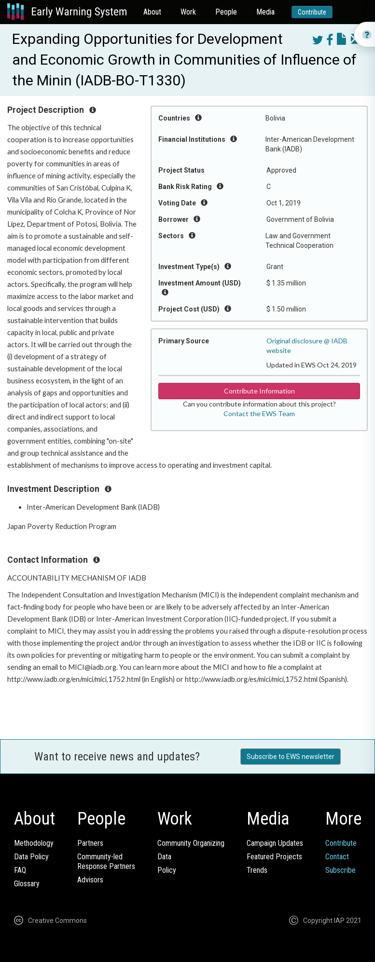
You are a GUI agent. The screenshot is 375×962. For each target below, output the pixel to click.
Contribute (312, 12)
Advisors (90, 879)
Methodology (34, 843)
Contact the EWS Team (259, 413)
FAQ (20, 870)
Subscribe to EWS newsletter (290, 756)
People (226, 11)
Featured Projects (274, 856)
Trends (257, 870)
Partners (90, 843)
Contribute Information (259, 391)
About (152, 11)
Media (265, 11)
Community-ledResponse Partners (106, 861)
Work (188, 11)
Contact (337, 856)
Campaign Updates (275, 843)
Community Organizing (190, 843)
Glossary (27, 883)
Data (164, 856)
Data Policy (31, 856)
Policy (166, 870)
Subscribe (340, 870)
